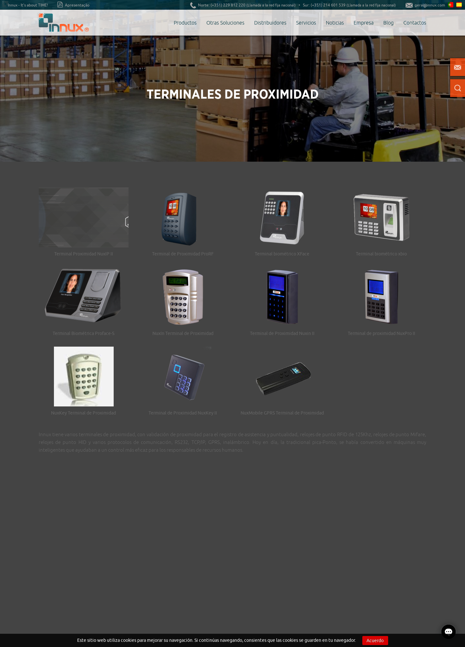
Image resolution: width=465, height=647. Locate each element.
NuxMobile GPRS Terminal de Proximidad (282, 412)
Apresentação (73, 4)
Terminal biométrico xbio (381, 253)
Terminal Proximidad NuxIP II (83, 253)
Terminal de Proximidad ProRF (183, 253)
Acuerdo (375, 640)
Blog (388, 23)
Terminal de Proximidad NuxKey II (183, 412)
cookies (128, 640)
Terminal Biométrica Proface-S (83, 333)
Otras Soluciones (225, 23)
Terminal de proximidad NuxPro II (381, 333)
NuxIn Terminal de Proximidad (182, 333)
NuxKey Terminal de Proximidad (83, 412)
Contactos (414, 23)
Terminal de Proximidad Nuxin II (282, 333)
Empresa (364, 23)
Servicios (306, 23)
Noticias (335, 23)
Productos (185, 23)
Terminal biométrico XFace (282, 253)
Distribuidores (270, 23)
